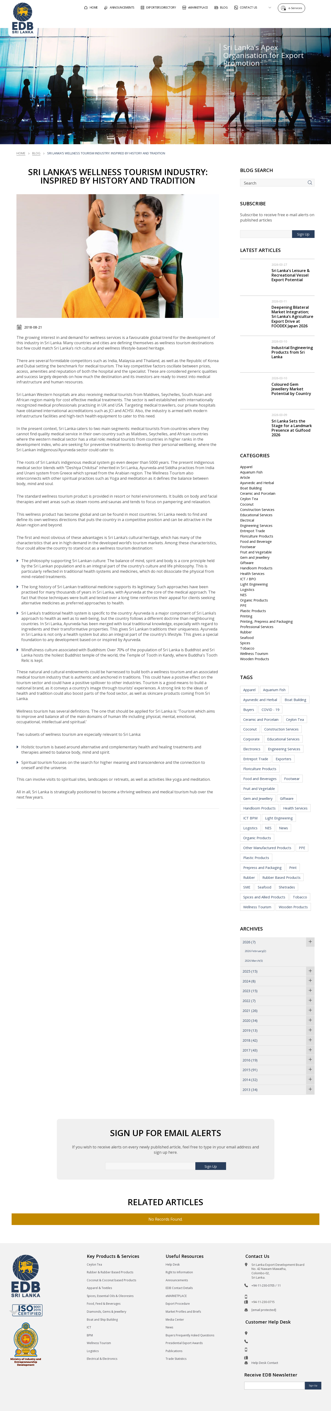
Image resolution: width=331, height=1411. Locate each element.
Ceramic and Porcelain (257, 493)
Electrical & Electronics (102, 1359)
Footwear (248, 546)
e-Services (296, 8)
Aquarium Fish (251, 472)
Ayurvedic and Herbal (257, 482)
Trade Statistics (176, 1359)
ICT (89, 1327)
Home (20, 153)
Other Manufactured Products (267, 847)
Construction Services (257, 509)
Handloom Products (256, 568)
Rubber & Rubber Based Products (110, 1272)
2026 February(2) (255, 951)
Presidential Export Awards (184, 1343)
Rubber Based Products (281, 877)
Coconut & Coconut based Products (111, 1280)
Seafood (247, 637)
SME (246, 887)
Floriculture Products (256, 536)
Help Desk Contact (264, 1363)
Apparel (246, 467)
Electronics (251, 749)
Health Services (252, 573)
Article (245, 477)
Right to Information (179, 1272)
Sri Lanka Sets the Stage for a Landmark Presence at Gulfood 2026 (292, 428)
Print (293, 867)
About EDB (279, 20)
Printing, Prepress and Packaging (266, 621)
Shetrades (287, 887)
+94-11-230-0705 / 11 (266, 1285)
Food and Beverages (260, 778)
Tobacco (247, 648)
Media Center (175, 1320)
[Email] (274, 1386)
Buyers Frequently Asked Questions (190, 1335)
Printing (246, 616)
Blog (36, 153)
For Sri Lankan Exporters (233, 20)
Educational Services (256, 515)
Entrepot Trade (252, 531)
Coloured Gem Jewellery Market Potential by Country (291, 389)
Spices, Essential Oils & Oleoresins (110, 1296)
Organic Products (254, 600)
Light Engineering (254, 584)
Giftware (247, 562)
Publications (174, 1351)
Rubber (246, 632)
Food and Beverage (256, 541)
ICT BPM (250, 818)
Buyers (248, 709)
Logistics (247, 589)
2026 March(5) (254, 960)
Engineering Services (256, 525)
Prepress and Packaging (262, 867)
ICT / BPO (248, 579)
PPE (243, 605)
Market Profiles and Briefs (183, 1312)
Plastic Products (253, 611)
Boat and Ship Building (102, 1320)
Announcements (177, 1280)
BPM (90, 1335)
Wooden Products (254, 659)
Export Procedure (178, 1304)
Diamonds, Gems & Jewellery (106, 1312)
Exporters (283, 759)
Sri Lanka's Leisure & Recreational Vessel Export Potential (291, 275)
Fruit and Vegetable (256, 552)
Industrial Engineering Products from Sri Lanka (292, 352)
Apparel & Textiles (99, 1288)
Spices (245, 643)
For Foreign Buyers (180, 20)
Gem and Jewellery (254, 557)
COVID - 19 (270, 709)
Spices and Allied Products (264, 897)
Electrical (247, 520)
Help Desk (173, 1264)
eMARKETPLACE (176, 1296)
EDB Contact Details (179, 1288)
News (283, 828)
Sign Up (303, 234)
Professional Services (256, 626)
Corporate (251, 739)
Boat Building (251, 488)
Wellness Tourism (254, 653)
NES (243, 595)
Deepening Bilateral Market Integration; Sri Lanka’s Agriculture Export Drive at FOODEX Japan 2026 (292, 317)
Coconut (247, 504)
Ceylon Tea (249, 498)
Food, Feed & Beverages (103, 1304)
